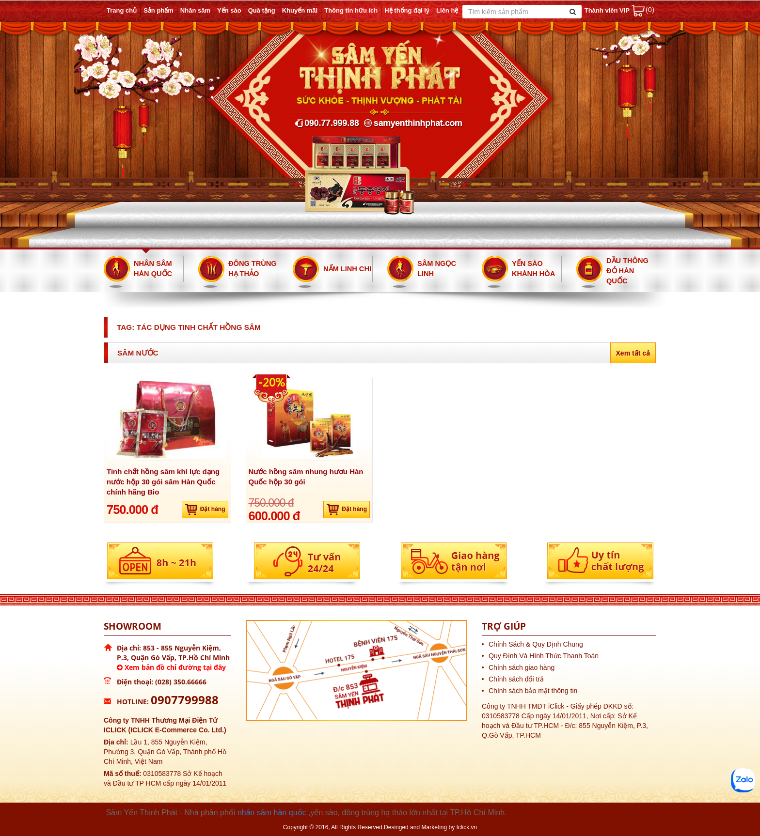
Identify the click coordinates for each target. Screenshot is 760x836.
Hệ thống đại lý (406, 10)
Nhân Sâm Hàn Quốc (153, 269)
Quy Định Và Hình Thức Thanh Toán (544, 656)
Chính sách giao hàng (521, 667)
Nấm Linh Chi (347, 269)
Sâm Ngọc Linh (436, 269)
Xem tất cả (633, 353)
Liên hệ (447, 10)
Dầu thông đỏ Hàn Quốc (627, 271)
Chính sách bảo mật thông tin (533, 691)
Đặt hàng (205, 509)
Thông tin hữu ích (351, 10)
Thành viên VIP (607, 10)
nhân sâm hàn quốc (272, 812)
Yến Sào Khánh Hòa (533, 269)
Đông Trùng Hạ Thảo (252, 269)
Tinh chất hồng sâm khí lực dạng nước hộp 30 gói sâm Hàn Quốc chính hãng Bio (163, 481)
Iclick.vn (467, 827)
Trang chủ (122, 10)
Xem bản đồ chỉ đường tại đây (171, 667)
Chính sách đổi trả (516, 679)
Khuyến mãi (299, 10)
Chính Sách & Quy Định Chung (536, 644)
